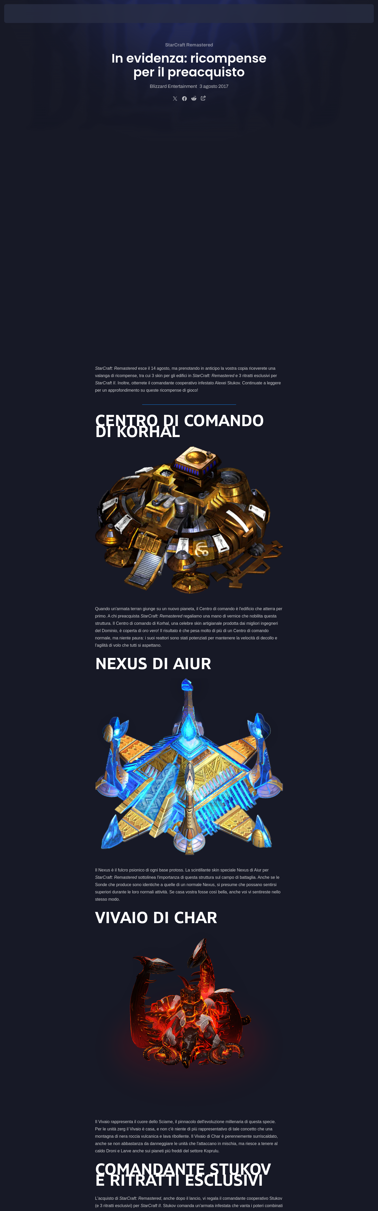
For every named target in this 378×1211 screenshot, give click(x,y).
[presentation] (23, 13)
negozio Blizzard (220, 1029)
